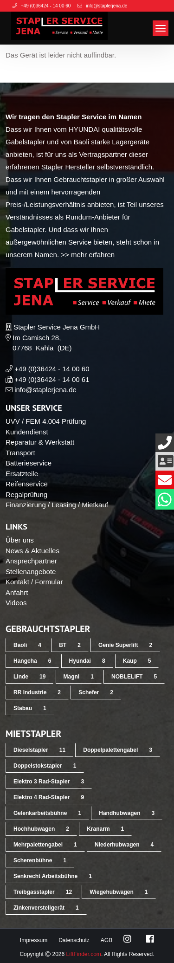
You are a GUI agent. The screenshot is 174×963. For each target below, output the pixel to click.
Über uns (20, 540)
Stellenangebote (31, 571)
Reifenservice (27, 484)
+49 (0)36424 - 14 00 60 (51, 369)
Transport (20, 453)
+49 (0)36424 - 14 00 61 (51, 379)
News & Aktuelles (32, 551)
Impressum (33, 940)
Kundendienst (27, 432)
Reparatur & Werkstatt (40, 442)
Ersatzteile (22, 474)
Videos (16, 603)
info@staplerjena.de (45, 390)
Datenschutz (74, 940)
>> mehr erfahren (88, 255)
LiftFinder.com (83, 954)
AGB (106, 940)
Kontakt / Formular (34, 582)
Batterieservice (29, 463)
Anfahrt (17, 592)
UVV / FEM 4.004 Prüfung (46, 421)
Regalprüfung (26, 494)
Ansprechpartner (31, 561)
